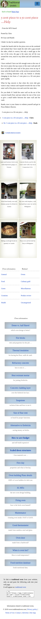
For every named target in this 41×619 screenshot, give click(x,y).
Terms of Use (9, 614)
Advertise (25, 614)
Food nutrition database (20, 563)
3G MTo (20, 488)
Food (3, 281)
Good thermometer (21, 525)
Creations (4, 295)
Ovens (23, 274)
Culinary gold (25, 281)
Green (3, 288)
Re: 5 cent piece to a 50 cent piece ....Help (18, 123)
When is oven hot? (20, 550)
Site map (33, 614)
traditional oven (20, 587)
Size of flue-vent (20, 413)
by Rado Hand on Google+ (13, 132)
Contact (18, 614)
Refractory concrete (20, 363)
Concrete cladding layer (20, 388)
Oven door (20, 538)
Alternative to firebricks (20, 425)
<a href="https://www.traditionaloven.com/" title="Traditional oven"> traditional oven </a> (20, 595)
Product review (26, 295)
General (4, 274)
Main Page (15, 12)
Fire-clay (20, 463)
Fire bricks (20, 338)
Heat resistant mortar (20, 375)
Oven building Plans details (20, 475)
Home (10, 4)
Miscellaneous (26, 288)
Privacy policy (32, 611)
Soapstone (20, 400)
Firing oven (20, 500)
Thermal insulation (21, 350)
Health (3, 303)
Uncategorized (26, 303)
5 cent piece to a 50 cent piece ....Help (15, 118)
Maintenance (20, 513)
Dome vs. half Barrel (20, 325)
